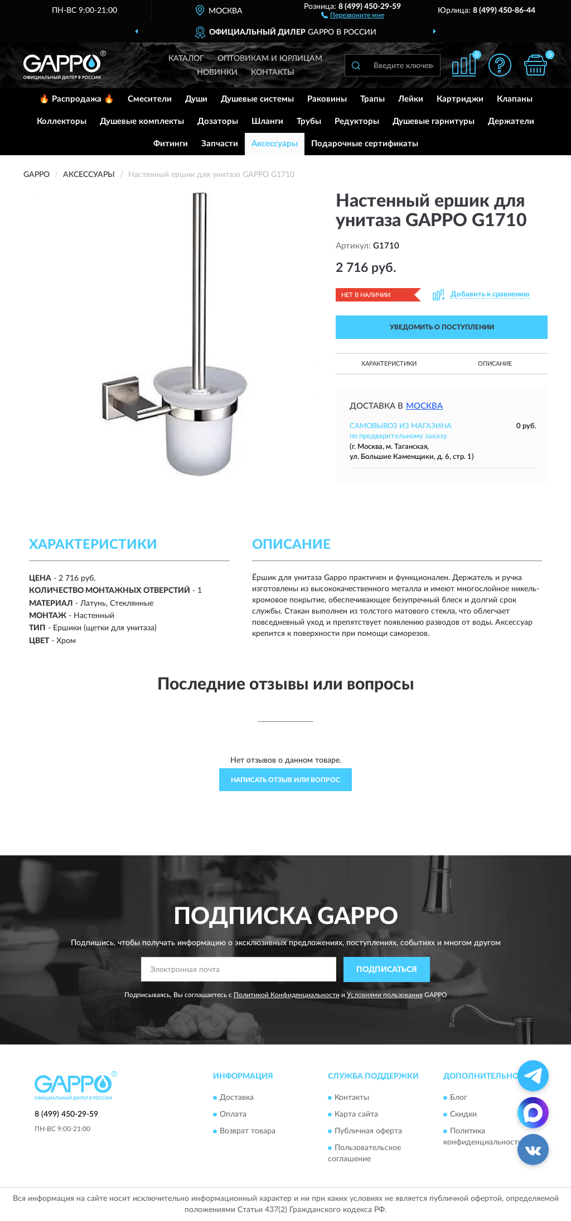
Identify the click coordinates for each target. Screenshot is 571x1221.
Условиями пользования (385, 995)
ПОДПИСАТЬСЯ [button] (386, 970)
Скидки (463, 1115)
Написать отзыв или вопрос (285, 780)
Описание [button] (495, 364)
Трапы (372, 99)
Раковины (327, 99)
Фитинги (170, 144)
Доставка (237, 1098)
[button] (352, 14)
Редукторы (357, 121)
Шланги (267, 121)
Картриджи (460, 99)
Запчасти (219, 144)
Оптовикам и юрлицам (269, 59)
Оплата (233, 1115)
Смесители (150, 99)
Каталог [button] (186, 59)
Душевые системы (257, 99)
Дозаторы (217, 121)
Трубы (309, 121)
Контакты (272, 72)
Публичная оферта (368, 1132)
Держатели (511, 121)
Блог (458, 1098)
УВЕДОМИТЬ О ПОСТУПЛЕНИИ (442, 327)
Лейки (410, 99)
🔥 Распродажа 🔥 (76, 99)
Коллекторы (61, 121)
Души (196, 99)
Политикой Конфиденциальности (287, 995)
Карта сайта (356, 1115)
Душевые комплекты (142, 121)
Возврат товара (247, 1132)
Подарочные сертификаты (364, 144)
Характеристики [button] (389, 364)
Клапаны (515, 99)
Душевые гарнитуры (434, 121)
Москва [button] (424, 406)
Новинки (217, 72)
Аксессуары (274, 144)
